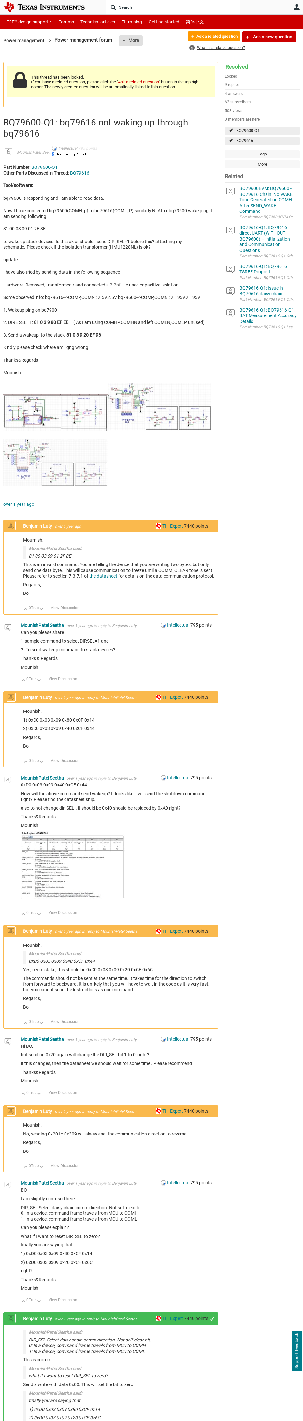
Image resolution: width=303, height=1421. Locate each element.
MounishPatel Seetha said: (55, 548)
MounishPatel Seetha (35, 152)
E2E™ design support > (27, 21)
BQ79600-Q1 (248, 130)
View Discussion (65, 608)
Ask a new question (272, 36)
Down (41, 609)
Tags (262, 154)
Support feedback (296, 1351)
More (136, 40)
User (296, 7)
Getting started (152, 21)
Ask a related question (214, 36)
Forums (61, 21)
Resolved (236, 67)
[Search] (173, 7)
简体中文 (181, 21)
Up (26, 609)
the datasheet (103, 576)
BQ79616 (244, 140)
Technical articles (91, 21)
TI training (123, 21)
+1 (212, 1318)
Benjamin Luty (38, 526)
